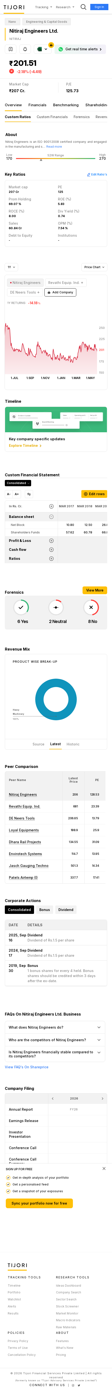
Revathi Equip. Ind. (24, 806)
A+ (17, 494)
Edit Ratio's (97, 174)
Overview (13, 105)
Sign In (99, 7)
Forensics (82, 117)
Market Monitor (67, 1313)
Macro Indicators (68, 1320)
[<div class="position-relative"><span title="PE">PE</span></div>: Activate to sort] (95, 780)
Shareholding (97, 105)
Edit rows (94, 494)
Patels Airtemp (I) (23, 877)
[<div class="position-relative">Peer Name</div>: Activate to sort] (34, 780)
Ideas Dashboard (68, 1285)
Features (62, 1341)
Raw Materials (66, 1327)
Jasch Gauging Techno (29, 866)
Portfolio (14, 1292)
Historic (73, 744)
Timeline (14, 1285)
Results (13, 1313)
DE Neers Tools (22, 818)
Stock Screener (67, 1306)
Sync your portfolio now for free (39, 1203)
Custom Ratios (18, 117)
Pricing (61, 1355)
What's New (64, 1348)
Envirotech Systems (25, 854)
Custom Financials (52, 117)
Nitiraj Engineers (23, 794)
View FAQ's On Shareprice (27, 1067)
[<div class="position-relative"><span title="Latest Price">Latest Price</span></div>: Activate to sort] (74, 780)
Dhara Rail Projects (25, 842)
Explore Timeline (25, 446)
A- (9, 494)
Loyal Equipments (24, 830)
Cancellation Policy (22, 1355)
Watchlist (14, 1299)
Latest (55, 744)
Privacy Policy (18, 1341)
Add (60, 292)
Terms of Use (18, 1348)
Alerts (12, 1306)
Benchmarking (66, 105)
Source (38, 744)
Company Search (68, 1292)
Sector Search (66, 1299)
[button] (17, 780)
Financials (37, 105)
